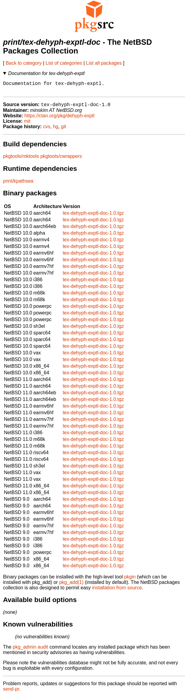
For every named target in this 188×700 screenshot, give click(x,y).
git (63, 129)
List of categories (64, 63)
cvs (46, 129)
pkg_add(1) (71, 585)
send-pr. (12, 692)
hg (55, 129)
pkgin (129, 580)
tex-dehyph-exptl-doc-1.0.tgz (93, 216)
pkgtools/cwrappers (61, 159)
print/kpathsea (18, 184)
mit (27, 124)
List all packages (104, 63)
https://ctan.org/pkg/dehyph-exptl (59, 119)
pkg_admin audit (30, 650)
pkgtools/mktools (21, 159)
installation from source (117, 591)
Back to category (24, 63)
